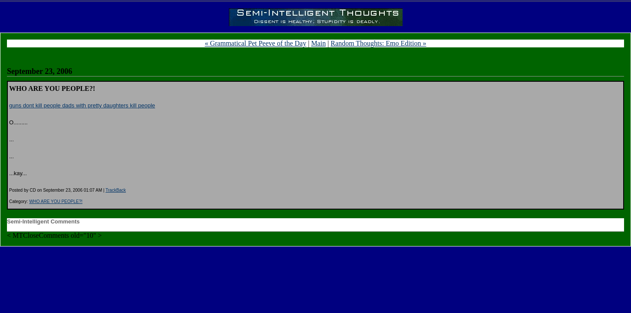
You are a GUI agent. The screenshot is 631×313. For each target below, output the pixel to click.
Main (318, 43)
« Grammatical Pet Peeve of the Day (255, 43)
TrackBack (116, 190)
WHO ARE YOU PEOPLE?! (56, 201)
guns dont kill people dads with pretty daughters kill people (82, 105)
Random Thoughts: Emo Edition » (378, 43)
